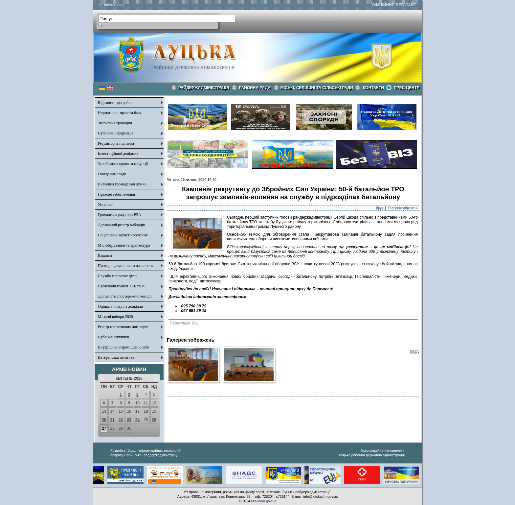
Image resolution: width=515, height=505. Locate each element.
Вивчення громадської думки (122, 184)
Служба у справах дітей (118, 276)
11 (146, 403)
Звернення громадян (115, 123)
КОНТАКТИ (373, 87)
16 (129, 411)
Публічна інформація (115, 133)
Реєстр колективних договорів (123, 327)
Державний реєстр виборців (121, 225)
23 (129, 420)
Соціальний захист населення (122, 235)
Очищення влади (112, 174)
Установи (106, 204)
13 (104, 411)
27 (104, 428)
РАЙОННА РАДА (255, 87)
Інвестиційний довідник (118, 153)
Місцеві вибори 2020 (115, 316)
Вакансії (105, 255)
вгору (414, 351)
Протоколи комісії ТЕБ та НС (122, 286)
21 (112, 420)
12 (154, 403)
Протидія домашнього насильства (126, 265)
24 (137, 420)
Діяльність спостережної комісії (125, 296)
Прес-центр (406, 87)
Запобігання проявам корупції (123, 163)
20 (104, 420)
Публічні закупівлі (113, 337)
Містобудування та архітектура (124, 245)
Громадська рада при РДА (119, 214)
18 (146, 411)
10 (137, 403)
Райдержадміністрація (203, 87)
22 (121, 420)
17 (137, 411)
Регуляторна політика (116, 143)
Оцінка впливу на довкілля (120, 306)
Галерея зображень (403, 208)
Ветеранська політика (116, 357)
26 (154, 420)
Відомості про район (115, 102)
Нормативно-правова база (119, 112)
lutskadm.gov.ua (263, 501)
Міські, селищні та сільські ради (316, 87)
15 (121, 411)
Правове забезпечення (116, 194)
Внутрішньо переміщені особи (123, 347)
